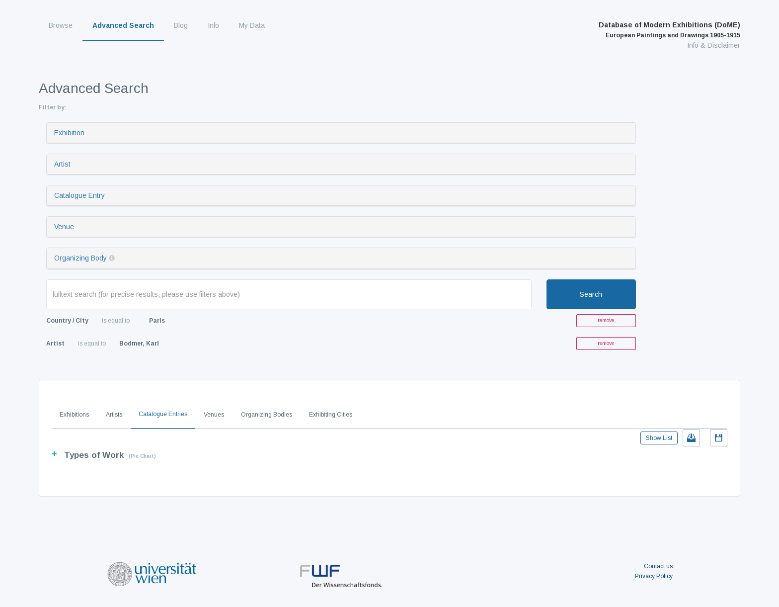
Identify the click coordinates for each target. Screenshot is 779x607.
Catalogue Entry (79, 195)
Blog (181, 25)
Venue (64, 227)
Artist (62, 164)
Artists (114, 414)
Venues (214, 414)
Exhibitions (74, 414)
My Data (252, 25)
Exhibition (69, 133)
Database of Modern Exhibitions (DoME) (669, 30)
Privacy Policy (654, 576)
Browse (61, 25)
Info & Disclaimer (713, 45)
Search (591, 294)
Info (213, 25)
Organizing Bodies (266, 414)
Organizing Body (80, 258)
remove (606, 320)
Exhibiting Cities (330, 414)
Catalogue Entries (163, 414)
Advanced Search (123, 25)
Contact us (658, 566)
